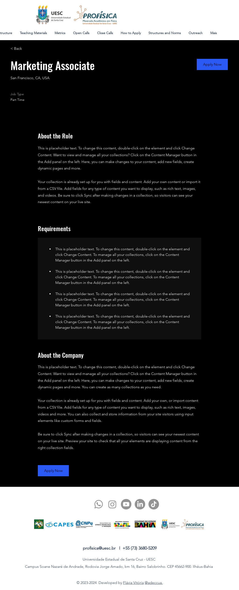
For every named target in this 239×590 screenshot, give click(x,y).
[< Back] (27, 49)
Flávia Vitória (133, 582)
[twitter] (112, 504)
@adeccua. (154, 582)
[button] (212, 64)
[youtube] (126, 504)
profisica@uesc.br (99, 548)
